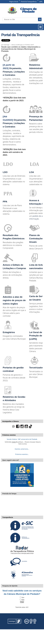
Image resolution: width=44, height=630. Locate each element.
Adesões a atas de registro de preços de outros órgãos (14, 300)
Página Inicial (13, 2)
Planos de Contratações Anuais (36, 238)
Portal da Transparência (28, 2)
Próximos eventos (9, 435)
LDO (5, 172)
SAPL (41, 2)
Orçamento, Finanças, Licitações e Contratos (14, 71)
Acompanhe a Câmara (10, 421)
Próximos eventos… (22, 454)
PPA (5, 201)
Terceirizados (36, 367)
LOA (31, 172)
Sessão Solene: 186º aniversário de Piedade (22, 439)
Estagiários (9, 332)
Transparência (7, 517)
